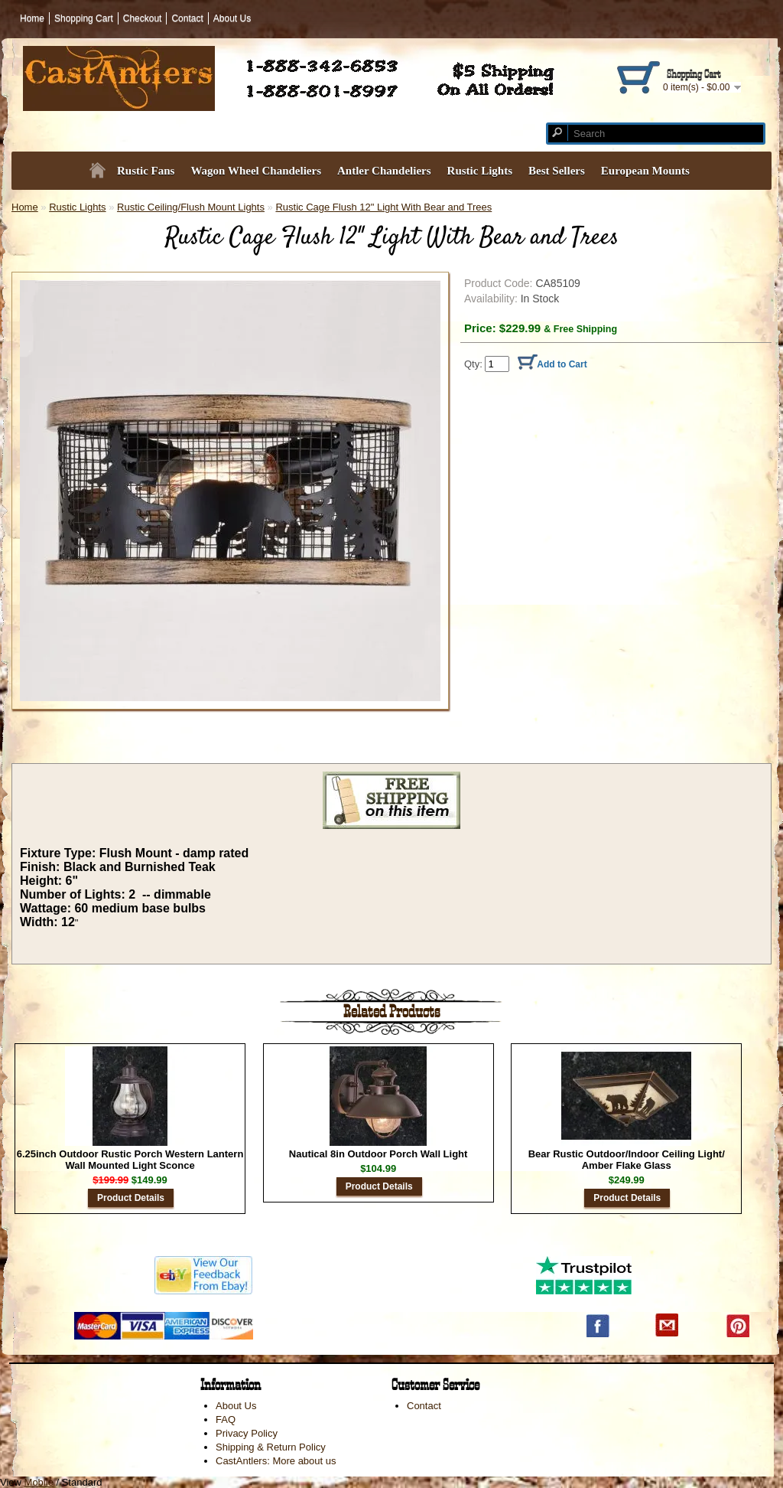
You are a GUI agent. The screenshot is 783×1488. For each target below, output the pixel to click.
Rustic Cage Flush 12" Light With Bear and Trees (383, 207)
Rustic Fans (145, 171)
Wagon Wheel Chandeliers (255, 171)
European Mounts (645, 171)
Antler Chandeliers (384, 171)
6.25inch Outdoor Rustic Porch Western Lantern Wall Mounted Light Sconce (130, 1159)
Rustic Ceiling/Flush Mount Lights (191, 207)
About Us (232, 18)
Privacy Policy (247, 1433)
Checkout (142, 18)
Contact (187, 18)
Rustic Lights (479, 171)
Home (32, 18)
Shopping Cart (83, 18)
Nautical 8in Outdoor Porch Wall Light (378, 1154)
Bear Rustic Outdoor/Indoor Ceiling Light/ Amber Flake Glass (626, 1159)
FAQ (226, 1419)
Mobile (39, 1482)
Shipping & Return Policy (271, 1447)
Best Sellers (556, 171)
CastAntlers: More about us (276, 1461)
